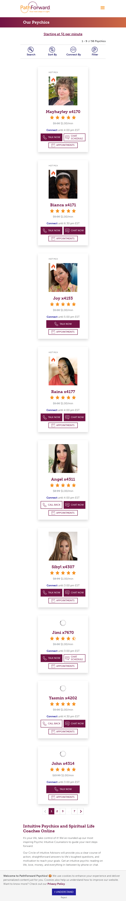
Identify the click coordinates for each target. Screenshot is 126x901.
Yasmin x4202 (63, 698)
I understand (64, 891)
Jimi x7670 (63, 632)
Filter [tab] (95, 51)
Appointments (63, 145)
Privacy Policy (56, 883)
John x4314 (63, 763)
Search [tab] (31, 51)
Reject (64, 897)
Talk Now (51, 137)
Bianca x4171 (63, 204)
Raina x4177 (63, 391)
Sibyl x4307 (63, 566)
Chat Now (74, 231)
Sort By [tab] (52, 51)
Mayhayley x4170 (63, 111)
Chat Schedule (74, 137)
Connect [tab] (73, 51)
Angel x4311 (63, 479)
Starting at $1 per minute (63, 34)
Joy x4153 (63, 298)
